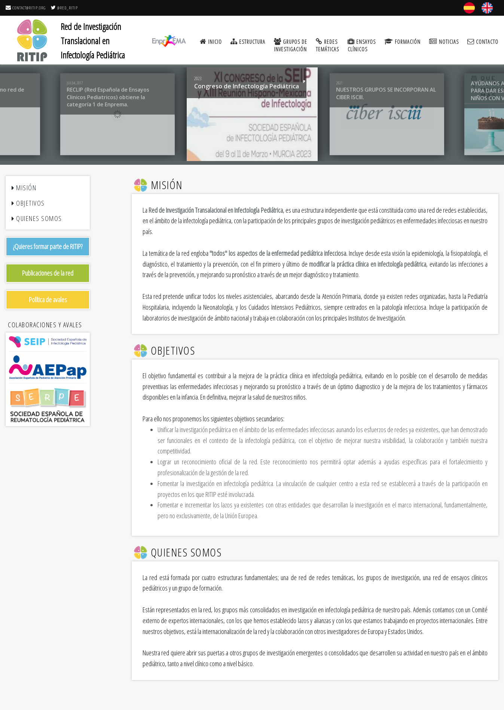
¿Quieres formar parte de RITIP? (47, 246)
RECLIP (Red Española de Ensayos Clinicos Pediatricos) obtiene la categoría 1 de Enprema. (108, 97)
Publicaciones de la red (47, 272)
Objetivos (28, 202)
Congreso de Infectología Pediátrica (246, 86)
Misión (24, 187)
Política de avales (48, 299)
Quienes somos (37, 218)
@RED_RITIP (64, 7)
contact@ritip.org (26, 7)
